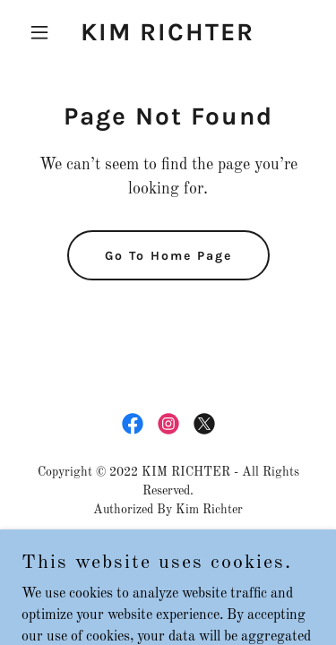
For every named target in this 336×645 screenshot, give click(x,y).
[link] (167, 37)
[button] (43, 32)
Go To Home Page (168, 255)
